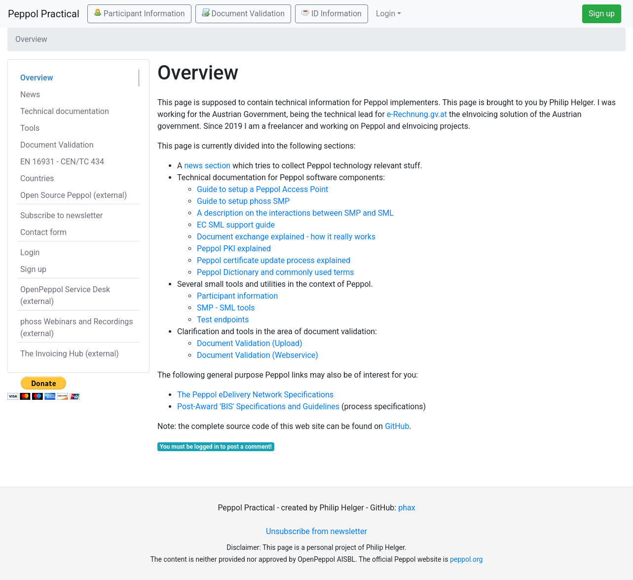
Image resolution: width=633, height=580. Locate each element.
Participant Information (139, 13)
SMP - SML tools (226, 307)
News (30, 94)
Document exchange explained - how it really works (286, 236)
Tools (29, 128)
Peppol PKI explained (234, 248)
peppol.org (466, 559)
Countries (37, 178)
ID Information (331, 13)
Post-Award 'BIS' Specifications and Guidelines (258, 406)
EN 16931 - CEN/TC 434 (62, 161)
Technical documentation (64, 111)
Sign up (602, 13)
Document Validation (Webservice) (257, 355)
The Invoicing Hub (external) (69, 353)
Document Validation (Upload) (249, 343)
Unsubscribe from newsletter (316, 531)
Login (29, 252)
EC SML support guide (236, 225)
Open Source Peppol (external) (73, 195)
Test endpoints (223, 319)
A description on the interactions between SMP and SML (295, 213)
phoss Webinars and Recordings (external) (76, 327)
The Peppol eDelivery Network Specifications (255, 394)
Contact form (43, 232)
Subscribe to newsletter (61, 215)
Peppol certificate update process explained (273, 260)
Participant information (237, 296)
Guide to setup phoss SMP (243, 201)
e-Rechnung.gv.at (417, 114)
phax (406, 507)
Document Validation (243, 13)
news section (207, 165)
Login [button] (385, 13)
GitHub (397, 426)
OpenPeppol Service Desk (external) (65, 295)
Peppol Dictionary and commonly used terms (275, 272)
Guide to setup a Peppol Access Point (262, 189)
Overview (36, 77)
